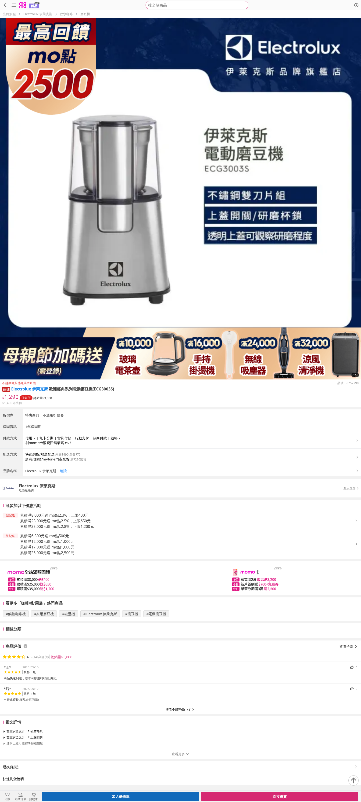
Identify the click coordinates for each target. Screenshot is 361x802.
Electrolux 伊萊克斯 (37, 14)
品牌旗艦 (9, 14)
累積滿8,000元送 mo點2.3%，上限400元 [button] (54, 515)
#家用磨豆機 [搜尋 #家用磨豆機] (44, 613)
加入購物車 (120, 796)
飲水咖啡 (66, 14)
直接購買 (280, 796)
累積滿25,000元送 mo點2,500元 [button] (47, 552)
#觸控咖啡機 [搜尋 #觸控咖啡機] (16, 613)
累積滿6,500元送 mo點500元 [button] (44, 535)
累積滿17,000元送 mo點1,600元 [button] (47, 547)
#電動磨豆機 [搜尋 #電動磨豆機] (156, 613)
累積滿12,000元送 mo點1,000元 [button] (47, 541)
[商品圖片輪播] (180, 198)
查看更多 (180, 754)
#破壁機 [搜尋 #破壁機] (68, 613)
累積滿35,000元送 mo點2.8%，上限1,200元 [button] (57, 526)
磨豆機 (85, 14)
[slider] (180, 578)
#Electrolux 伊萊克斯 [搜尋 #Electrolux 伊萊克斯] (100, 613)
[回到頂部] (353, 780)
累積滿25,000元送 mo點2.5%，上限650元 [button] (55, 520)
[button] (6, 389)
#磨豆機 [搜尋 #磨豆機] (131, 613)
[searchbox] (197, 5)
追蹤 (63, 470)
